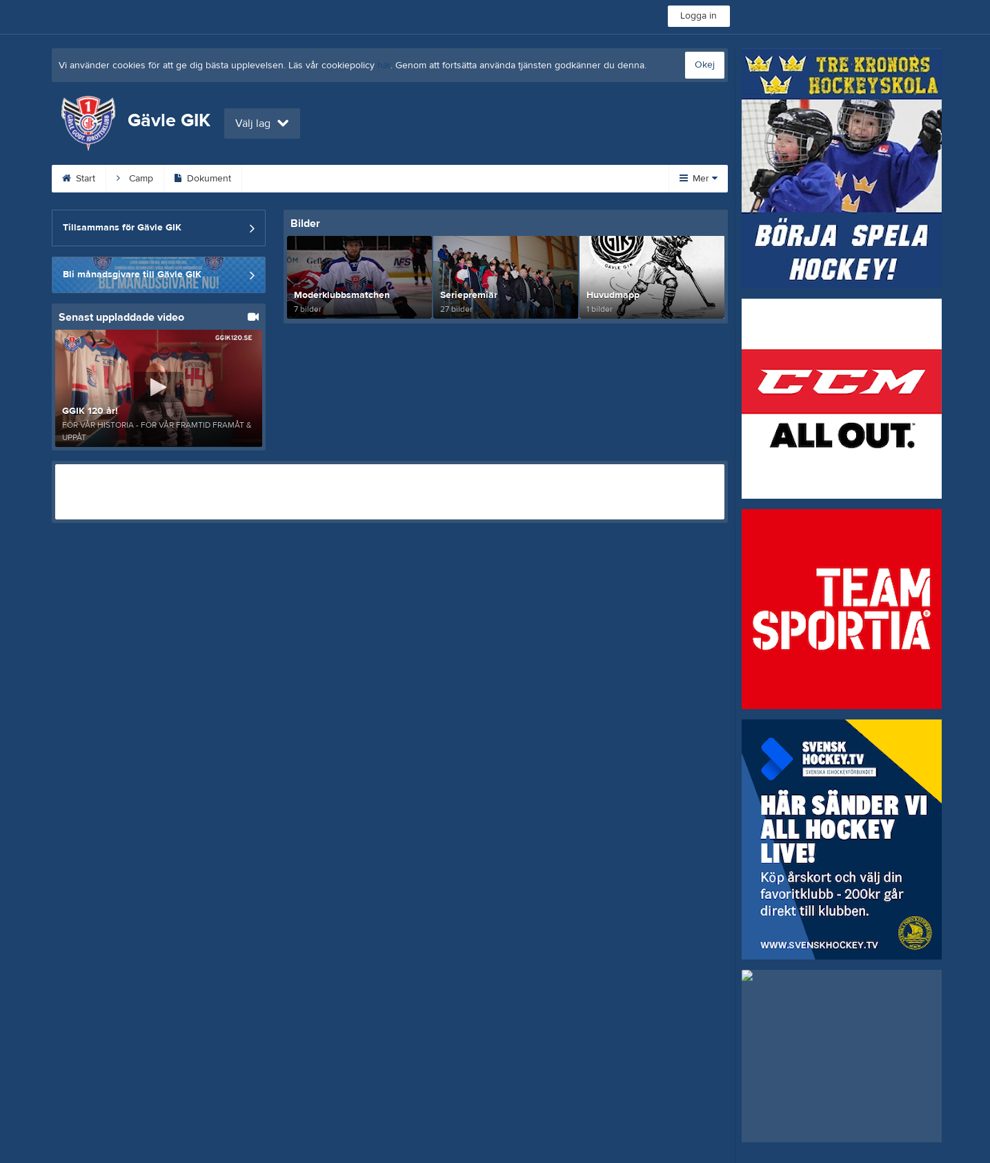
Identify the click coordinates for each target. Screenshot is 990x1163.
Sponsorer (507, 178)
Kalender (278, 178)
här (383, 65)
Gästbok (583, 178)
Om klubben (423, 178)
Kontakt (348, 178)
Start (78, 178)
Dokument (203, 178)
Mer (698, 178)
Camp (135, 178)
